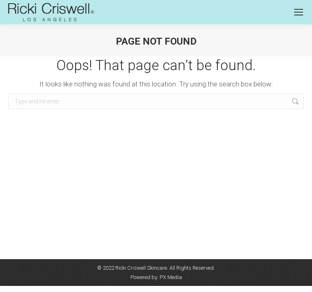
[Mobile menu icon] (298, 12)
